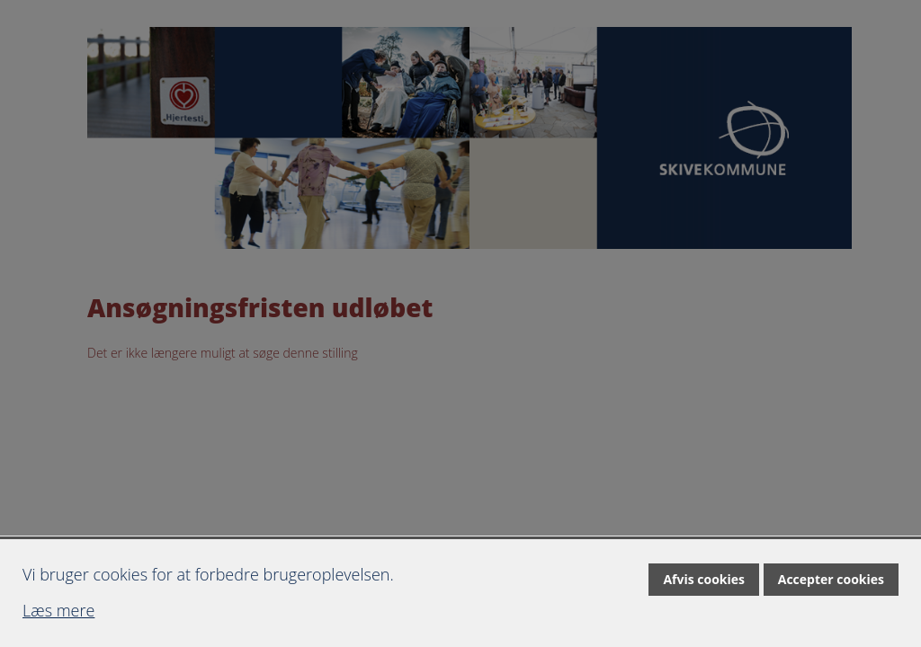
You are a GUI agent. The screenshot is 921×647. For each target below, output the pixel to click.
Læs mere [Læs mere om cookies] (58, 610)
